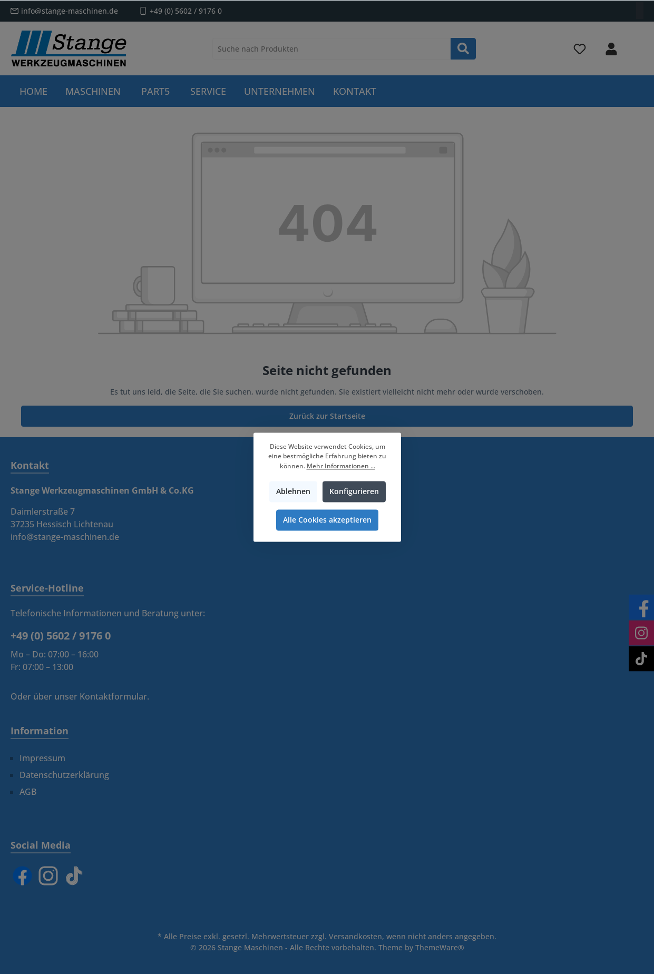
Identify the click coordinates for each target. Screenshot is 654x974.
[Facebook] (22, 876)
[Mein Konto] (611, 49)
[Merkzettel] (580, 49)
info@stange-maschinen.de (69, 11)
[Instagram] (48, 876)
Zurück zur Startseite (327, 416)
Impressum (42, 758)
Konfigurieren (353, 491)
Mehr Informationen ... (340, 465)
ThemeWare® (439, 947)
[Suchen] (463, 49)
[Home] (33, 91)
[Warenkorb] (636, 44)
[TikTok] (74, 876)
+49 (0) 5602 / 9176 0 (186, 11)
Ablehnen (293, 491)
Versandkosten (355, 936)
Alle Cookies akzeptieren (327, 520)
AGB (27, 792)
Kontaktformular (113, 696)
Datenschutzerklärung (64, 775)
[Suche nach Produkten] (331, 49)
